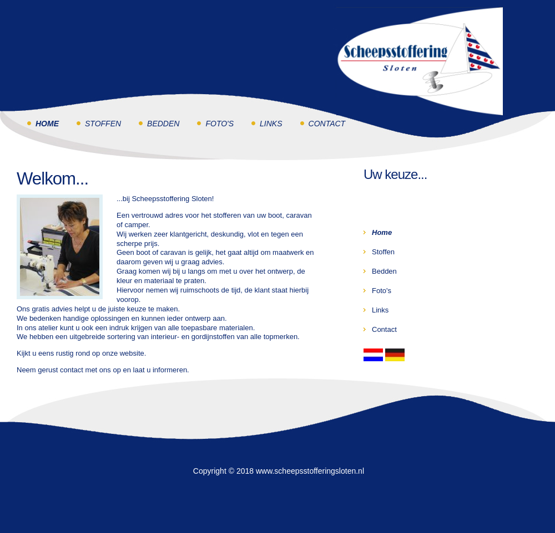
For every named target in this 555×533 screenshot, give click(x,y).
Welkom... (52, 178)
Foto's (219, 123)
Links (271, 123)
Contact (327, 123)
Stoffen (103, 123)
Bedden (163, 123)
